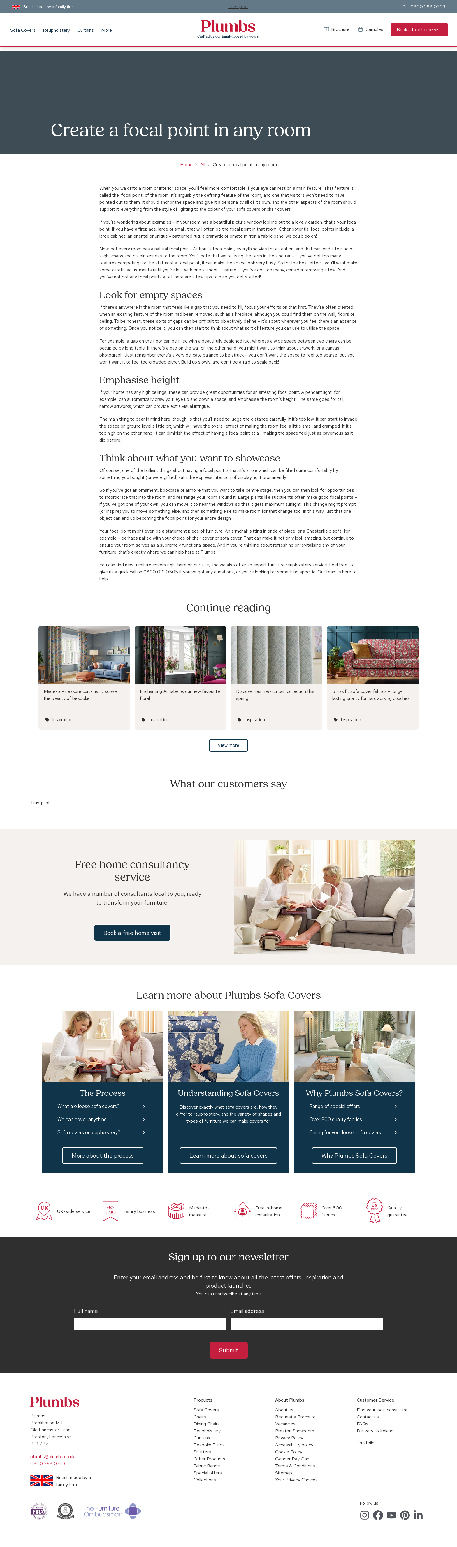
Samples (374, 29)
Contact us (368, 1417)
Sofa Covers (23, 30)
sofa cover (230, 538)
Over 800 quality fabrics (335, 1119)
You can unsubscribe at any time (228, 1294)
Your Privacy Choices (296, 1480)
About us (284, 1410)
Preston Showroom (294, 1431)
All (202, 164)
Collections (205, 1480)
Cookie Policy (288, 1452)
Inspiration (62, 720)
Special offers (208, 1473)
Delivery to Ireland (375, 1431)
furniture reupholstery (289, 565)
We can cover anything (82, 1119)
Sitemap (283, 1473)
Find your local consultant (382, 1410)
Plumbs (228, 26)
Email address (247, 1311)
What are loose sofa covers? (88, 1106)
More (106, 30)
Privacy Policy (289, 1438)
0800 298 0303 (427, 6)
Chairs (200, 1417)
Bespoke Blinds (209, 1445)
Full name (86, 1311)
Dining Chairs (207, 1424)
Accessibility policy (294, 1445)
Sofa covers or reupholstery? (88, 1132)
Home (186, 164)
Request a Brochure (295, 1417)
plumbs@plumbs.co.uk (52, 1456)
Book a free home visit (419, 30)
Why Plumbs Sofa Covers (354, 1155)
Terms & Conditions (295, 1466)
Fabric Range (207, 1466)
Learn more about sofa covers (228, 1155)
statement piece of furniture (194, 531)
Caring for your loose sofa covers (345, 1132)
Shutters (202, 1452)
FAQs (362, 1424)
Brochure (340, 29)
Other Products (209, 1459)
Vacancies (285, 1424)
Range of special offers (334, 1106)
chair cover (203, 538)
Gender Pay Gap (292, 1459)
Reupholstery (56, 30)
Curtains (85, 30)
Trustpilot (238, 6)
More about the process (103, 1155)
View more (228, 745)
